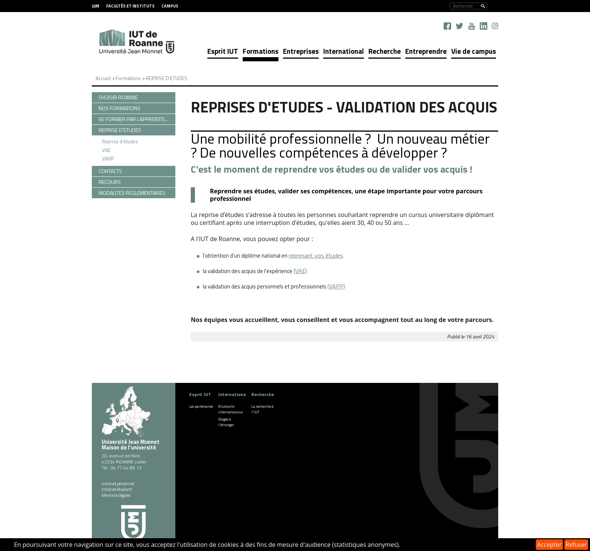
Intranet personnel (118, 484)
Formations (260, 51)
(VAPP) (336, 286)
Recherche (384, 51)
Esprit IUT (222, 51)
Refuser (576, 544)
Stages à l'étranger (226, 422)
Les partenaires (201, 406)
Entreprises (301, 51)
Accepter (549, 544)
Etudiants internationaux (230, 409)
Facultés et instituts (130, 6)
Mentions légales (116, 495)
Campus (169, 6)
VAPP (108, 158)
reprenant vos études (316, 255)
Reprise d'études (120, 141)
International (343, 51)
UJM (95, 6)
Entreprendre (426, 51)
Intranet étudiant (117, 489)
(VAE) (300, 270)
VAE (106, 150)
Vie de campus (473, 51)
